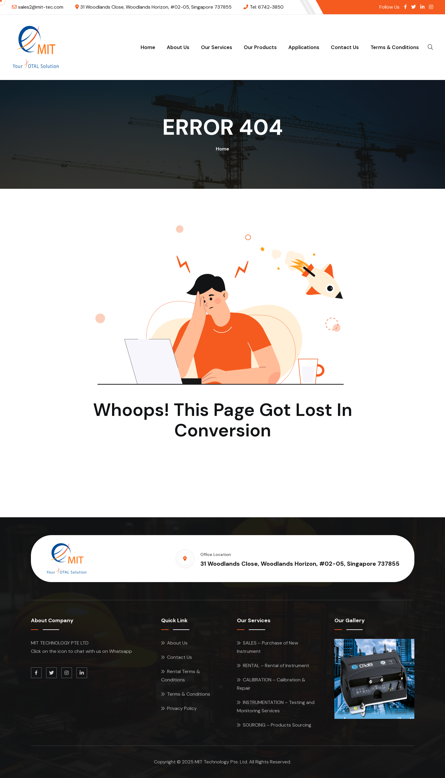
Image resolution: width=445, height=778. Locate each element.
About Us (178, 47)
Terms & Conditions (394, 47)
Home (148, 47)
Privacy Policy (182, 708)
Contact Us (345, 47)
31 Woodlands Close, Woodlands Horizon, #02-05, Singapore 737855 (156, 7)
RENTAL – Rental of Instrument (276, 665)
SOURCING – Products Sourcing (277, 725)
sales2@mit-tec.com (40, 7)
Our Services (216, 47)
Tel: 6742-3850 (267, 7)
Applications (303, 47)
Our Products (260, 47)
